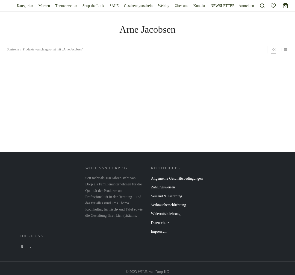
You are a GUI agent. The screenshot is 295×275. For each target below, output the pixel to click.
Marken (44, 6)
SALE (114, 6)
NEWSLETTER (222, 6)
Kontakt (199, 6)
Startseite (13, 49)
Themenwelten (66, 6)
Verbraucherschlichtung (168, 205)
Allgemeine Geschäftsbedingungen (177, 178)
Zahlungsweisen (163, 187)
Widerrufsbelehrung (165, 214)
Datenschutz (160, 223)
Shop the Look (93, 6)
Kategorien (25, 6)
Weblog (163, 6)
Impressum (159, 231)
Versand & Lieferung (166, 196)
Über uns (181, 6)
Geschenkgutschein (138, 6)
